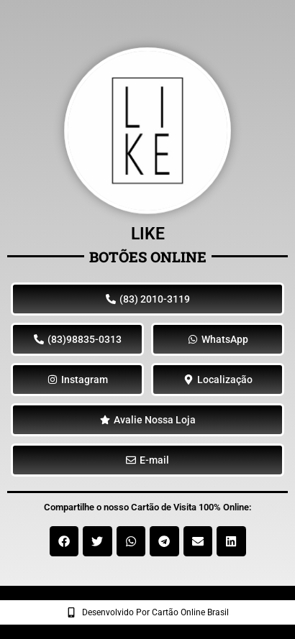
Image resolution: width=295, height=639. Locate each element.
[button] (64, 541)
